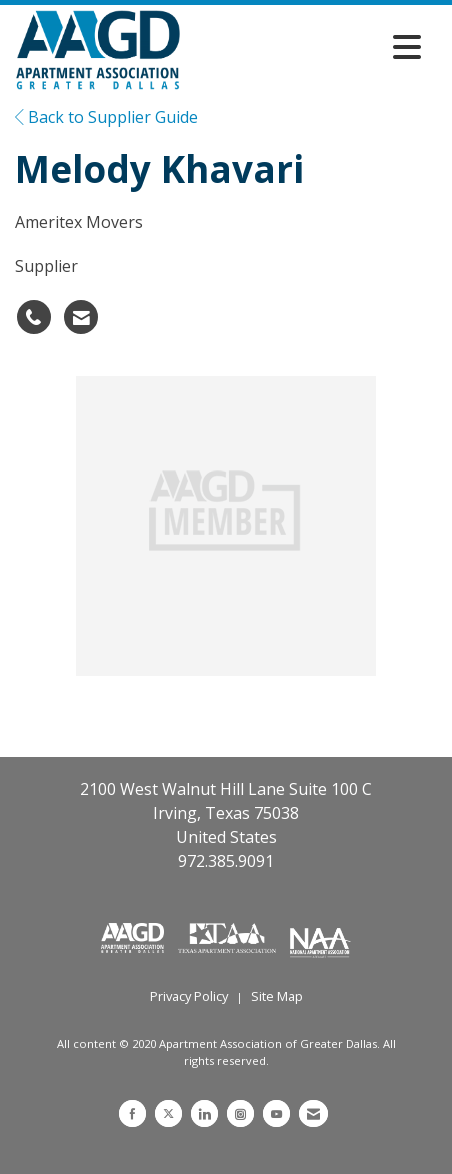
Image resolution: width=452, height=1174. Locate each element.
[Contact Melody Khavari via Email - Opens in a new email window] (81, 317)
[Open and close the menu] (306, 47)
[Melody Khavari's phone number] (34, 317)
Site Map (277, 996)
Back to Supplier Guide (106, 117)
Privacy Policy (189, 996)
